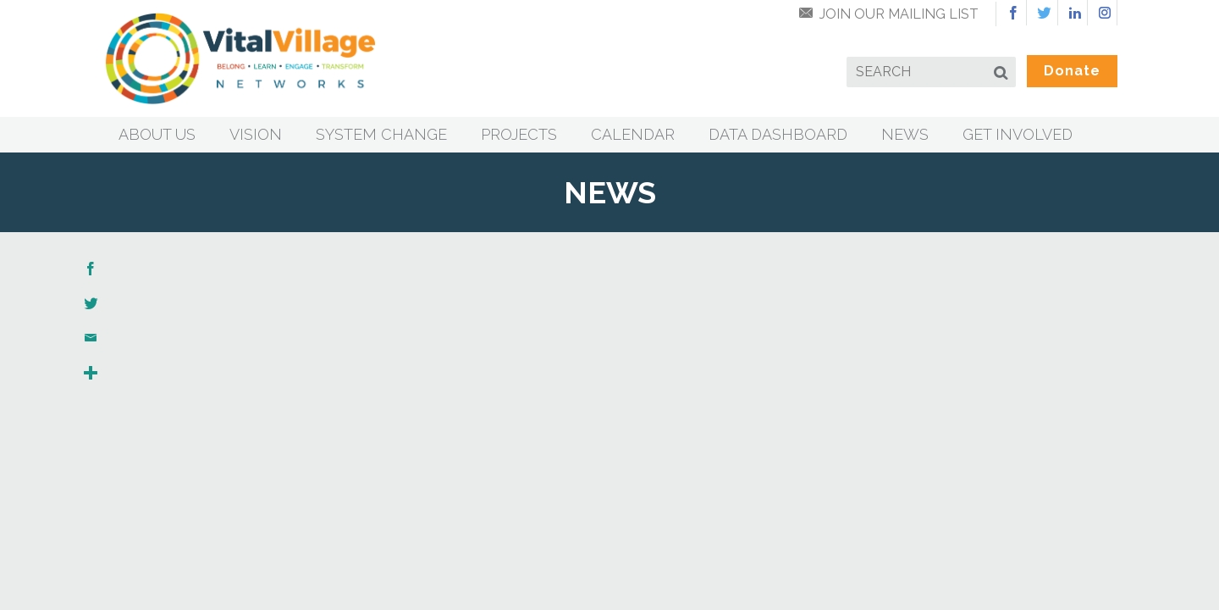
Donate (1072, 71)
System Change (381, 134)
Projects (519, 134)
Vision (255, 134)
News (905, 134)
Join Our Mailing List (899, 14)
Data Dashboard (778, 134)
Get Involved (1018, 134)
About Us (157, 134)
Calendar (633, 134)
